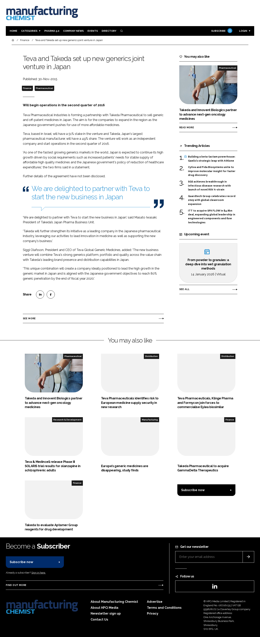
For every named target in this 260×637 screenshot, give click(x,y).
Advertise (154, 602)
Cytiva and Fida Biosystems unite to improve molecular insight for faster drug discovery (211, 171)
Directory (109, 30)
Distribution (151, 356)
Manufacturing (150, 420)
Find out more (16, 585)
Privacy (152, 613)
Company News (73, 30)
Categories (29, 30)
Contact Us (99, 619)
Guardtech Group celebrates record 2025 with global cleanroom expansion (211, 199)
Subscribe (221, 31)
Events (93, 30)
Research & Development (67, 420)
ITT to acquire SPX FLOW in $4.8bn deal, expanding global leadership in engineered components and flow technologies (211, 217)
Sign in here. (38, 572)
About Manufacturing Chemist (114, 602)
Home (13, 30)
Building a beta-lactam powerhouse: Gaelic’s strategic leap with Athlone (211, 159)
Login (243, 30)
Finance (27, 88)
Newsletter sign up (106, 613)
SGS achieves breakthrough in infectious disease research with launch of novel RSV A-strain (209, 186)
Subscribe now (193, 490)
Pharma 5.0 (51, 30)
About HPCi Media (104, 608)
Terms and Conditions (164, 608)
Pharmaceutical (44, 88)
